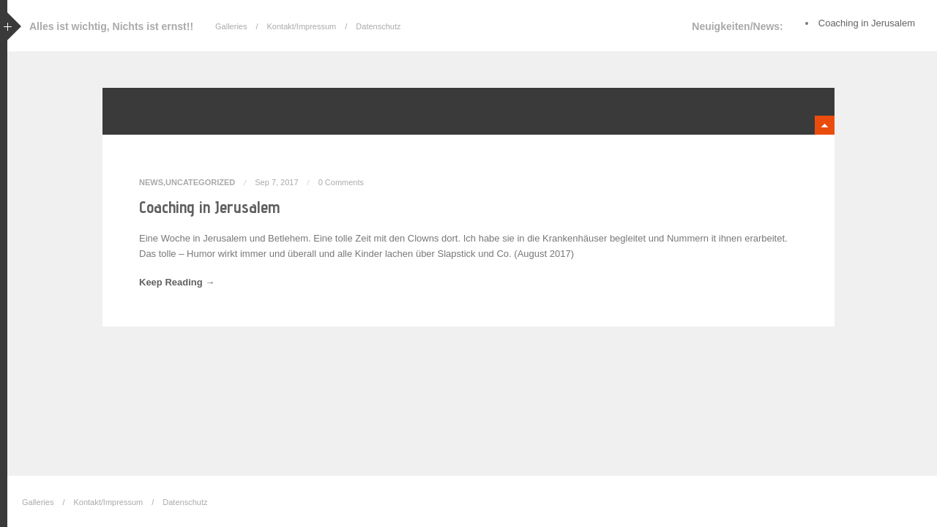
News (151, 182)
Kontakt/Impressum (302, 26)
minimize (825, 125)
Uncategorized (200, 182)
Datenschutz (378, 26)
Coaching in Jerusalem (209, 207)
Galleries (231, 26)
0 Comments (341, 182)
